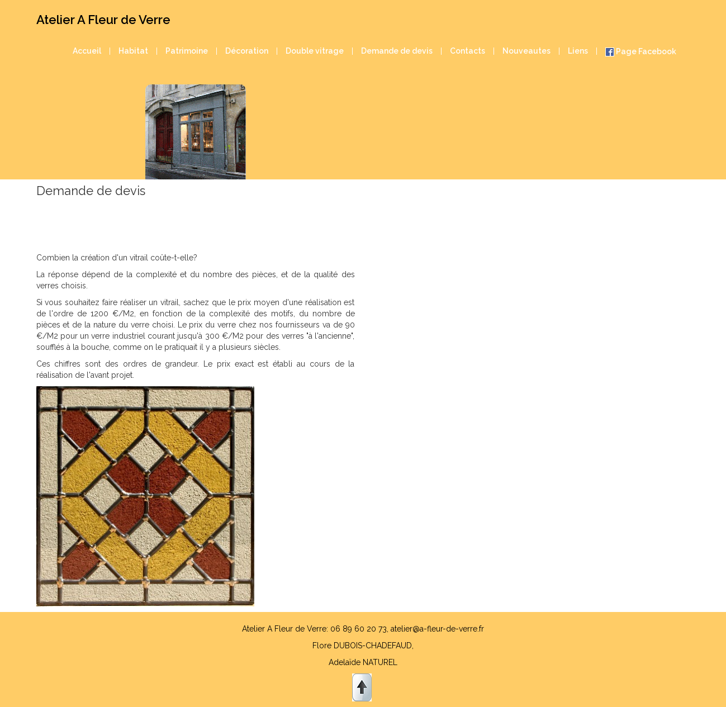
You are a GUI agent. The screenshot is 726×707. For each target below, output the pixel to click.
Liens (578, 51)
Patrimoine (186, 51)
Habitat (133, 51)
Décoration (246, 51)
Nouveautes (526, 51)
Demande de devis (397, 51)
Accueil (87, 51)
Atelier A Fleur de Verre (103, 19)
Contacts (467, 51)
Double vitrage (315, 51)
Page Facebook (640, 52)
